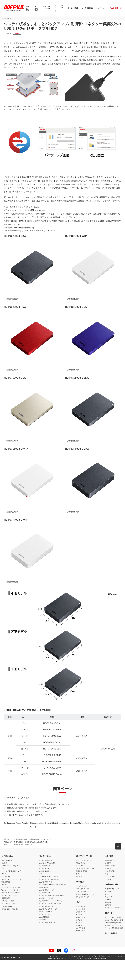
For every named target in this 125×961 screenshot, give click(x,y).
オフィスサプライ (45, 915)
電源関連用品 (5, 899)
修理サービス (80, 918)
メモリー (4, 874)
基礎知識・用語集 (81, 872)
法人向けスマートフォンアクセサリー (51, 901)
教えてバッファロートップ (85, 861)
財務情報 (108, 903)
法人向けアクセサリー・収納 (48, 909)
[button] (118, 847)
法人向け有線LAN (44, 866)
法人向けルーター (45, 869)
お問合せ (79, 920)
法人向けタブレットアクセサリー (50, 904)
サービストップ (81, 887)
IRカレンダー (109, 898)
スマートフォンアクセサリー (11, 893)
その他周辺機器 (6, 907)
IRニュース (108, 892)
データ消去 (42, 920)
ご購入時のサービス (82, 889)
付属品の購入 (80, 931)
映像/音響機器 (6, 882)
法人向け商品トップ (45, 861)
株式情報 (108, 906)
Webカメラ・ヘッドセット (9, 891)
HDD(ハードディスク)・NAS (10, 866)
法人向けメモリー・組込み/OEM (49, 880)
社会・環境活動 (110, 872)
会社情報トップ (110, 861)
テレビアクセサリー (8, 904)
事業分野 (108, 869)
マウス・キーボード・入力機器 (11, 888)
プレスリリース (110, 877)
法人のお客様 (111, 933)
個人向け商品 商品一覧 (9, 909)
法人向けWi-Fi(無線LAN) (47, 864)
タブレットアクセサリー (9, 896)
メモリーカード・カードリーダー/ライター (15, 880)
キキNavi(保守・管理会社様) (114, 929)
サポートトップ (81, 907)
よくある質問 (80, 910)
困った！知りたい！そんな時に (85, 869)
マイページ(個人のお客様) (113, 918)
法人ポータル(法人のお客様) (114, 920)
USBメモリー (5, 877)
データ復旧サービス (82, 898)
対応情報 (79, 915)
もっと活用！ (80, 866)
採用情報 (108, 880)
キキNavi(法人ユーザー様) (113, 926)
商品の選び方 (80, 864)
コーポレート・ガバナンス (113, 908)
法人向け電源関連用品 (46, 907)
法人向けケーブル (45, 893)
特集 (77, 874)
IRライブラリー (110, 895)
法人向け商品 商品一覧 (47, 923)
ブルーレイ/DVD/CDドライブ (11, 872)
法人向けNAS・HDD (45, 872)
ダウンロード (80, 912)
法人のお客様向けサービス (85, 895)
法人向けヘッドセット (46, 899)
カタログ (79, 923)
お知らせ (79, 926)
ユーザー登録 (80, 929)
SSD (3, 869)
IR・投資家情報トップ (112, 889)
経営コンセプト (110, 866)
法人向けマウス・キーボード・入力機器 (51, 896)
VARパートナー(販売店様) (113, 923)
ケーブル (4, 885)
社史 (106, 874)
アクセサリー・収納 (7, 901)
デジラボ (79, 877)
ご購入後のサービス (82, 892)
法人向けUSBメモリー (46, 882)
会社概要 (108, 864)
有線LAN (4, 864)
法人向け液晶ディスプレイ (47, 891)
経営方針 (108, 900)
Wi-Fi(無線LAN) (6, 861)
